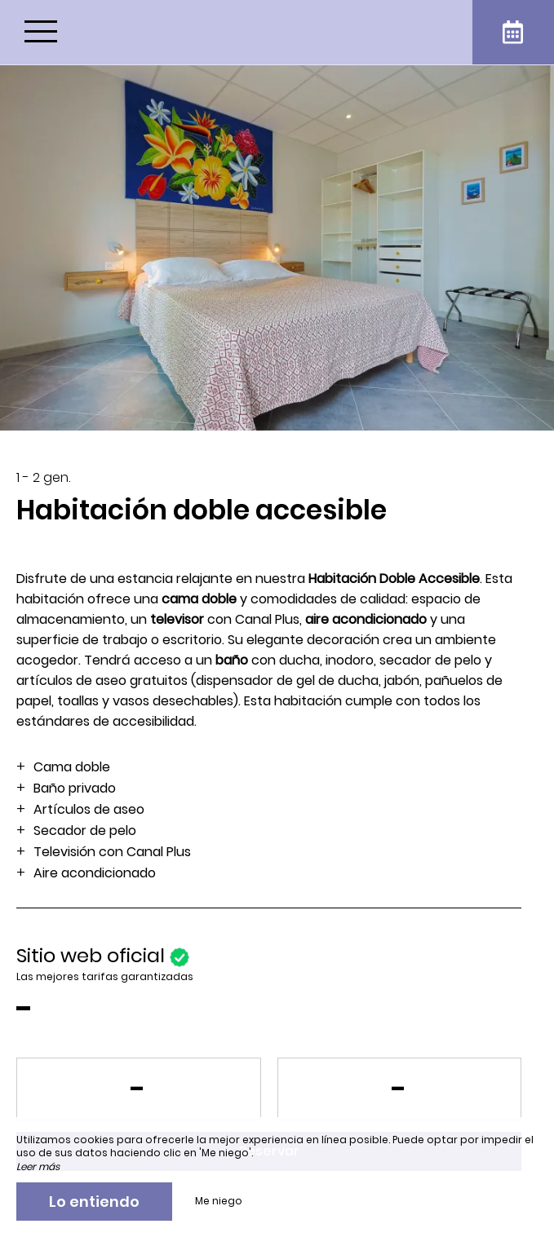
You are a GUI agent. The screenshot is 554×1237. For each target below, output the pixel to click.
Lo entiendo (94, 1201)
